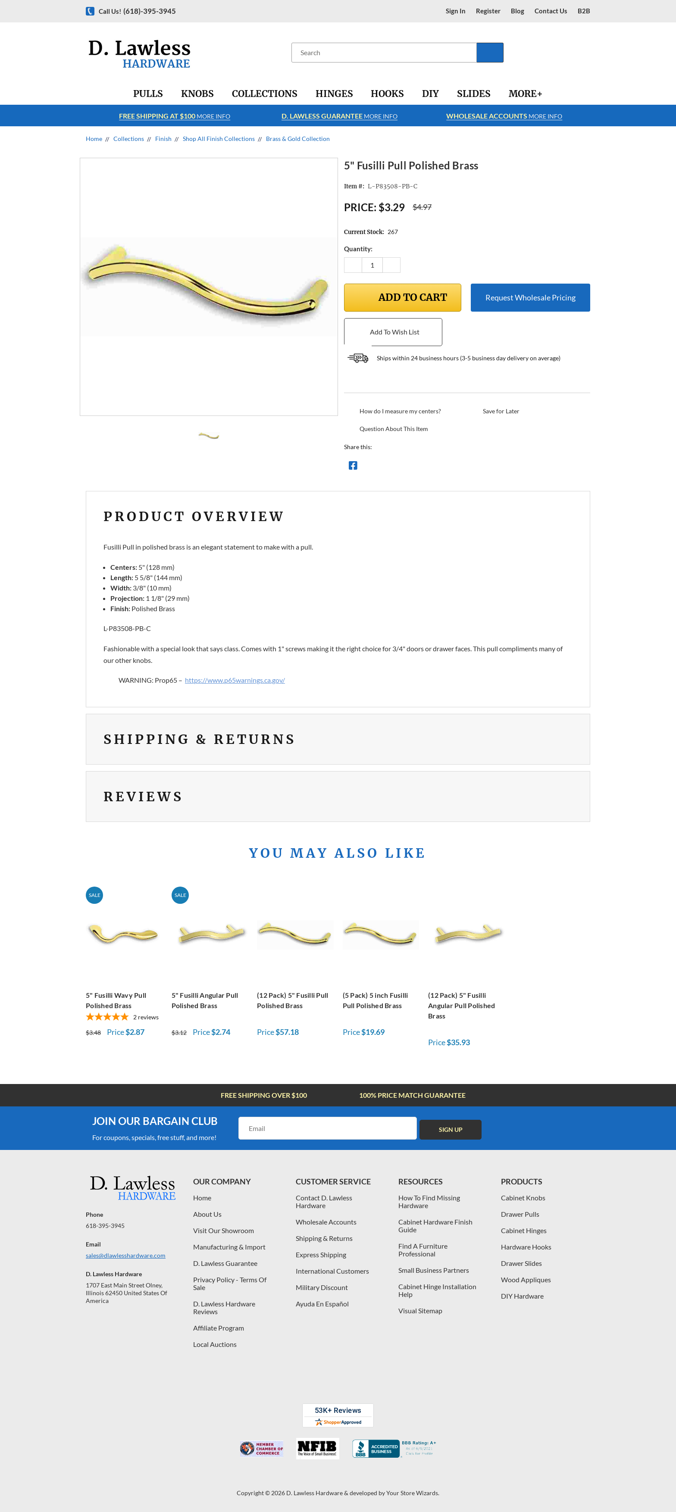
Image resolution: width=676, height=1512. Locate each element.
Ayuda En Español (322, 1304)
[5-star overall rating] (124, 1017)
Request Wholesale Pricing (530, 297)
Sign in (456, 11)
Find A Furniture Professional (423, 1250)
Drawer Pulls (520, 1214)
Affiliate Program (218, 1328)
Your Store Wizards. (412, 1492)
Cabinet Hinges (524, 1230)
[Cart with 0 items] (587, 52)
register (488, 11)
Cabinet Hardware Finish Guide (435, 1226)
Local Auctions (215, 1344)
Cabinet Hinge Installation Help (437, 1290)
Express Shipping (321, 1254)
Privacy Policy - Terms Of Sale (229, 1283)
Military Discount (322, 1287)
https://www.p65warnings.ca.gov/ (235, 680)
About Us (207, 1214)
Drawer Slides (521, 1263)
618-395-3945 (105, 1225)
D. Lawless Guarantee (225, 1263)
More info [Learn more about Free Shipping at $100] (174, 116)
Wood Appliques (526, 1279)
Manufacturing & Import (229, 1247)
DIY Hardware (522, 1296)
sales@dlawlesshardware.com (126, 1255)
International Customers (332, 1271)
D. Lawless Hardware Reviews (224, 1307)
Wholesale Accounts (326, 1222)
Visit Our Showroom (223, 1230)
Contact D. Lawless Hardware (324, 1201)
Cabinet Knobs (523, 1197)
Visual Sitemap (420, 1310)
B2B (584, 11)
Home (202, 1197)
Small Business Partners (433, 1270)
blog (517, 11)
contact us (551, 11)
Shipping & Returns (324, 1238)
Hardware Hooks (526, 1247)
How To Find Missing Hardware (429, 1201)
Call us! (137, 11)
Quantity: (358, 249)
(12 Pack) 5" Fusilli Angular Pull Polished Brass (461, 1005)
